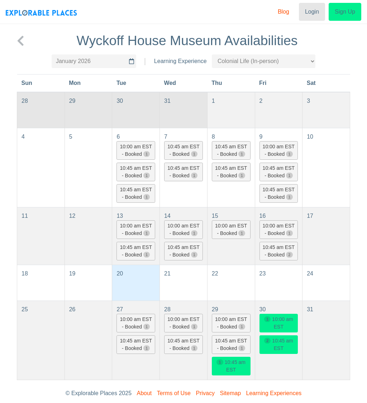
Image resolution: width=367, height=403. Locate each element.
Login (312, 12)
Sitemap (230, 393)
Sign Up (345, 12)
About (144, 393)
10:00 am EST (278, 323)
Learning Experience (180, 61)
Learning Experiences (274, 393)
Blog (283, 12)
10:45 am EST (231, 366)
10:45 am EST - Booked (136, 171)
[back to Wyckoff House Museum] (20, 41)
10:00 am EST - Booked (136, 150)
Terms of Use (174, 393)
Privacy (205, 393)
